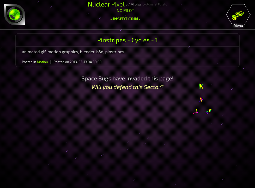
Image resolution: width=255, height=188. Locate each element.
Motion (42, 62)
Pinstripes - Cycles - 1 (127, 40)
